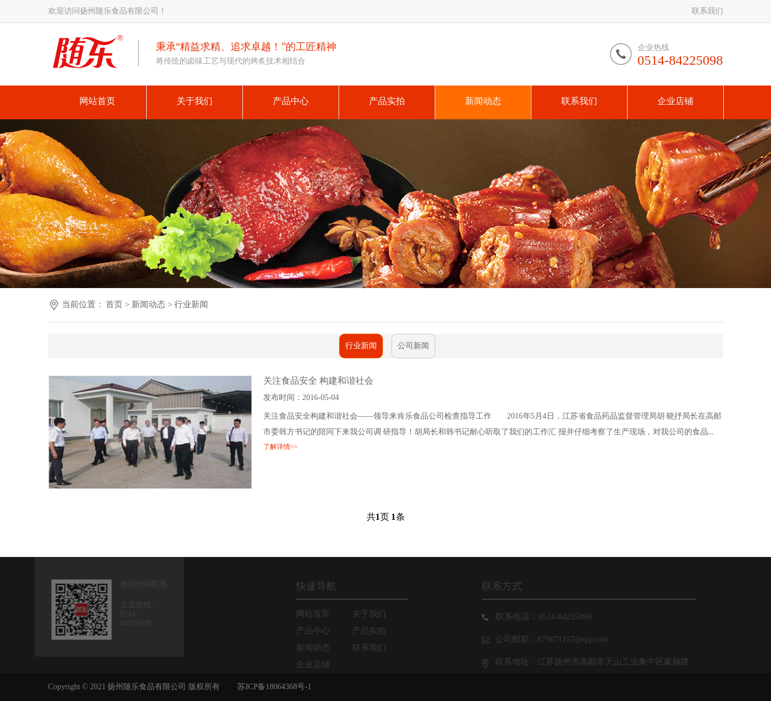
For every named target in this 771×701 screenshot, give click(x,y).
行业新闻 (191, 304)
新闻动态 (150, 304)
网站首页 (318, 613)
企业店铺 (318, 664)
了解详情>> (280, 447)
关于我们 (374, 613)
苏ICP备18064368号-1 (274, 686)
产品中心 (318, 630)
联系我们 (707, 11)
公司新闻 (413, 345)
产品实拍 (374, 630)
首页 (114, 304)
